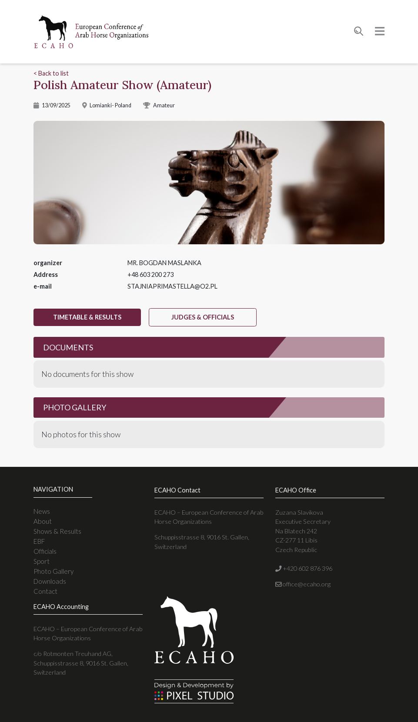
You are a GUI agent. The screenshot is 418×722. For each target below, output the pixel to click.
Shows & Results (57, 531)
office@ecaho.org (303, 584)
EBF (39, 541)
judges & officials (202, 317)
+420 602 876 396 (303, 568)
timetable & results (87, 317)
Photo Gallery (53, 571)
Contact (45, 591)
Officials (45, 551)
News (41, 511)
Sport (41, 561)
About (42, 521)
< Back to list (51, 73)
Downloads (49, 581)
